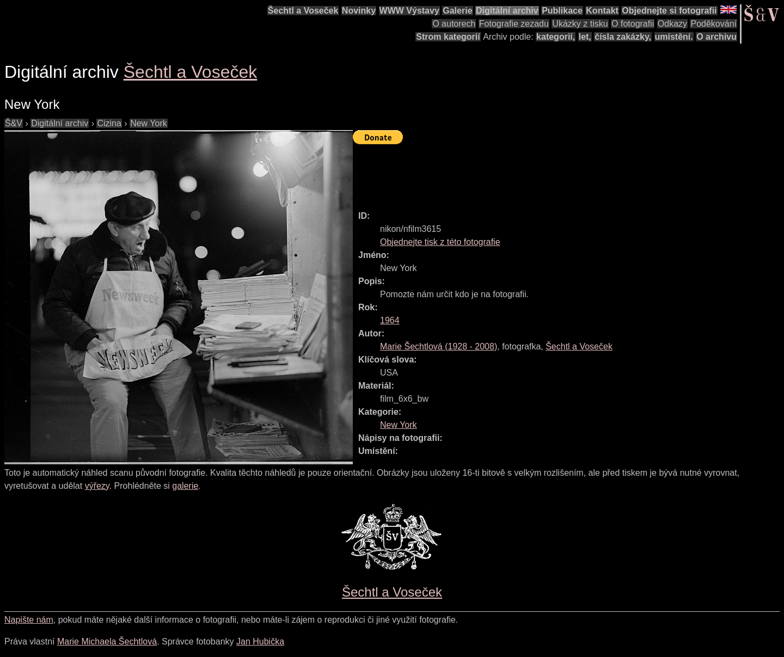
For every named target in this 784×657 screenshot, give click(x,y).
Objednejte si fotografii (669, 10)
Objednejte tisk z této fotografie (440, 242)
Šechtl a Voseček (303, 10)
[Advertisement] (551, 172)
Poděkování (713, 23)
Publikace (562, 10)
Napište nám (28, 619)
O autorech (453, 23)
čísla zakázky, (623, 36)
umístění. (674, 36)
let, (585, 36)
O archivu (716, 36)
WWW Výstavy (409, 10)
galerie (185, 485)
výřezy (97, 485)
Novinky (359, 10)
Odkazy (672, 23)
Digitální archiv (507, 10)
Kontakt (602, 10)
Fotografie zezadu (514, 23)
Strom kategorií (448, 36)
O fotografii (632, 23)
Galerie (457, 10)
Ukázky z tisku (580, 23)
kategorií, (555, 36)
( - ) (438, 346)
